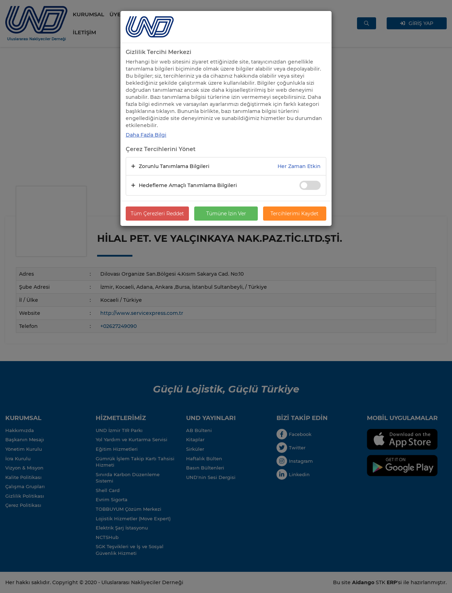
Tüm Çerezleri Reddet (157, 213)
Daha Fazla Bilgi (146, 135)
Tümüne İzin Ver (226, 213)
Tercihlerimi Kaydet (294, 213)
